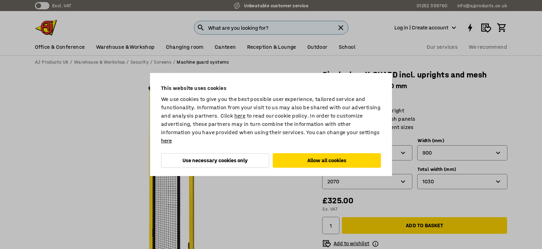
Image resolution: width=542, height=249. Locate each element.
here (240, 115)
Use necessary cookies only (215, 160)
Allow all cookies (326, 160)
